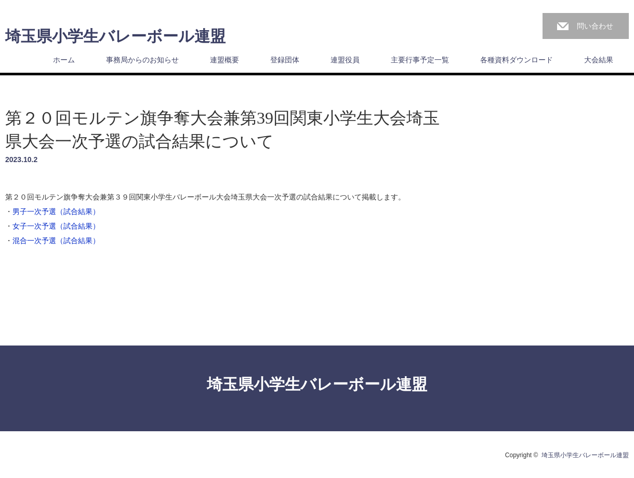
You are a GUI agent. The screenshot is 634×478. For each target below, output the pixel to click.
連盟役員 (345, 60)
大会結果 (598, 60)
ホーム (64, 60)
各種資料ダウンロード (516, 60)
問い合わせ (595, 26)
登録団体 (284, 60)
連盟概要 (224, 60)
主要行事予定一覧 (420, 60)
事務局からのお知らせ (142, 60)
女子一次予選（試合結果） (56, 226)
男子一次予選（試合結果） (56, 211)
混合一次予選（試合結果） (56, 240)
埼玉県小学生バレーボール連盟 (115, 36)
